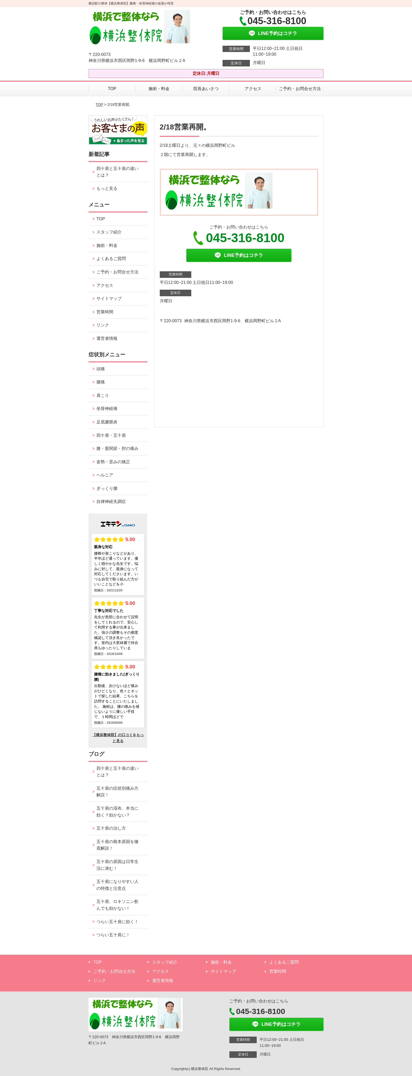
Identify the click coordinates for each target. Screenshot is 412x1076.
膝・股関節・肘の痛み (117, 448)
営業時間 (104, 312)
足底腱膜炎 (106, 422)
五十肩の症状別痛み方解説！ (117, 791)
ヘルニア (104, 475)
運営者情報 (106, 338)
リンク (102, 325)
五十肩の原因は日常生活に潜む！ (117, 865)
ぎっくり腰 (106, 488)
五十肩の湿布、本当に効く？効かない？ (117, 811)
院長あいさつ (206, 88)
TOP (112, 88)
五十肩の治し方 (111, 828)
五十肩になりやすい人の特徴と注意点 (117, 885)
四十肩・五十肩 (111, 435)
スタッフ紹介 (109, 232)
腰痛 (100, 382)
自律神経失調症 (111, 501)
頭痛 (100, 369)
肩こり (102, 395)
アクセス (253, 88)
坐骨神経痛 (106, 408)
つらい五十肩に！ (113, 935)
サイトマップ (109, 298)
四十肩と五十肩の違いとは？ (117, 172)
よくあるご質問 (111, 258)
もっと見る (106, 188)
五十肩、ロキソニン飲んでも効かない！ (117, 905)
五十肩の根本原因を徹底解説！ (117, 845)
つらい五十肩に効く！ (117, 921)
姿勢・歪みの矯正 (113, 462)
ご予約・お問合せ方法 (300, 88)
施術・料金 (158, 88)
